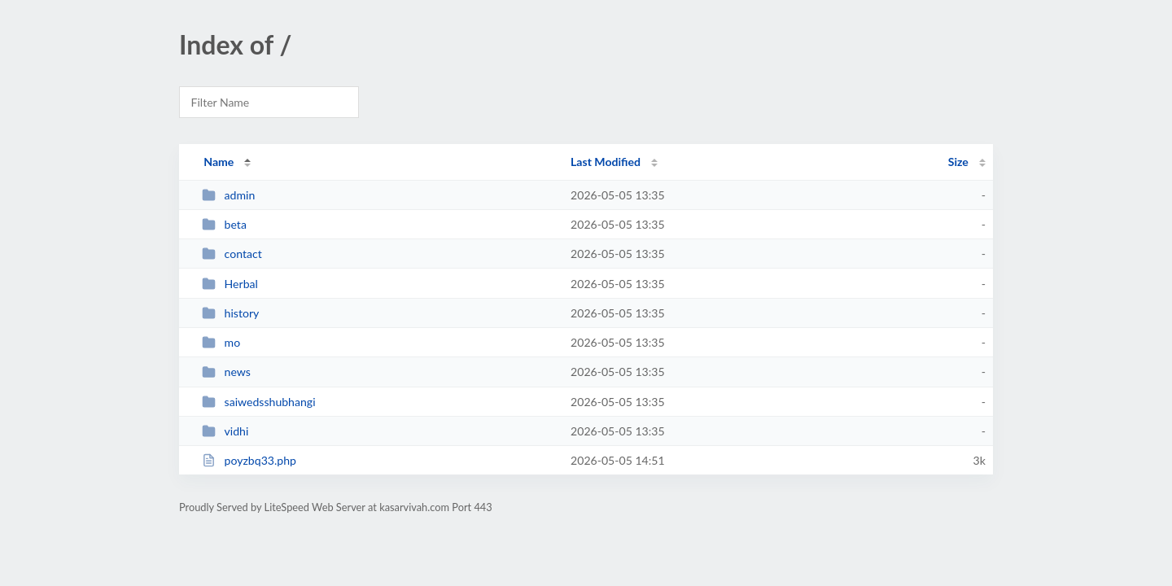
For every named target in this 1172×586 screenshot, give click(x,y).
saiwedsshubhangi (258, 402)
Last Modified (606, 161)
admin (228, 195)
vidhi (225, 431)
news (226, 371)
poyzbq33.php (249, 460)
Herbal (230, 284)
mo (221, 342)
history (230, 313)
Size (958, 161)
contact (232, 253)
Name (218, 161)
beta (224, 224)
